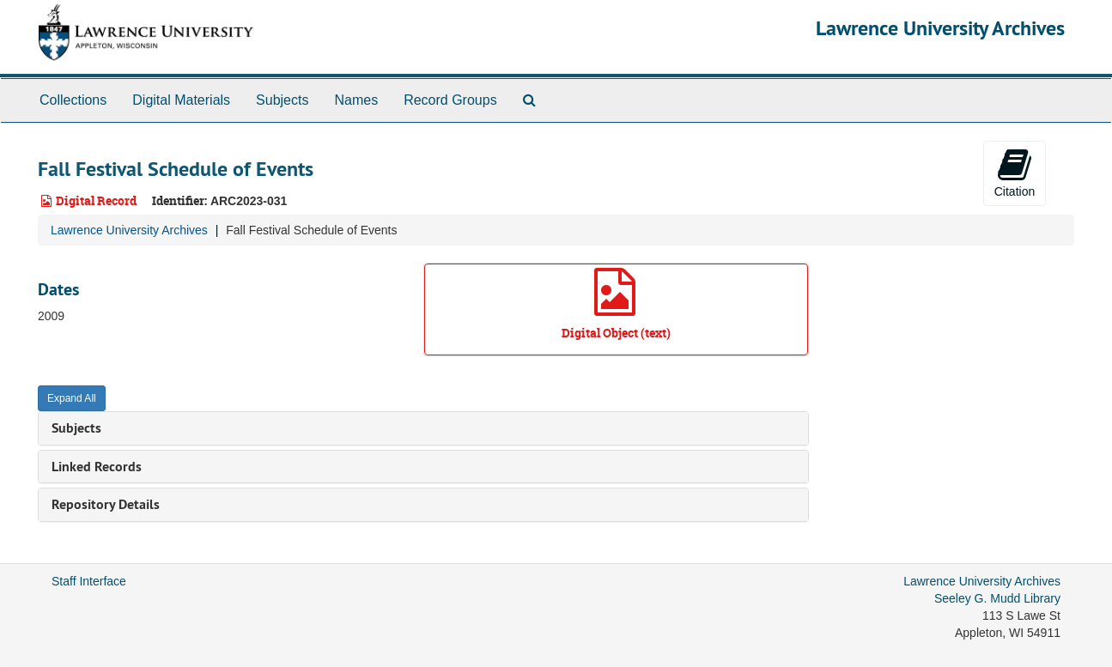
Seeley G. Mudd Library (997, 598)
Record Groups (450, 100)
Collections (72, 100)
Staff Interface (89, 581)
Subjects (282, 100)
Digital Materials (181, 100)
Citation (1014, 172)
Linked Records (97, 467)
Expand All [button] (71, 398)
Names (356, 100)
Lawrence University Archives (940, 28)
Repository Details (106, 504)
